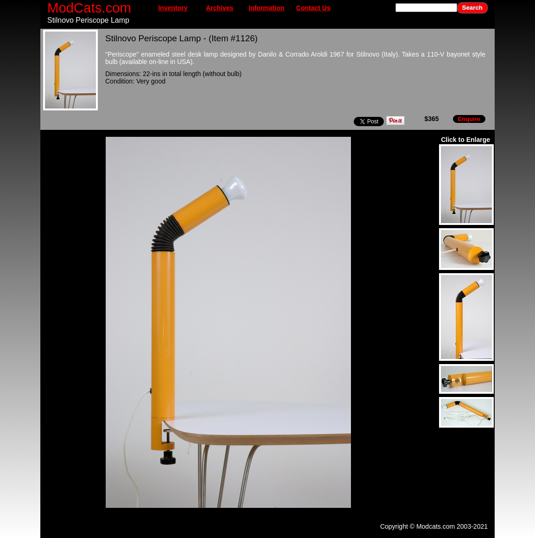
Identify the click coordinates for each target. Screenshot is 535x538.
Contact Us (313, 8)
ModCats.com (89, 7)
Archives (219, 8)
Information (266, 8)
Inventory (172, 8)
